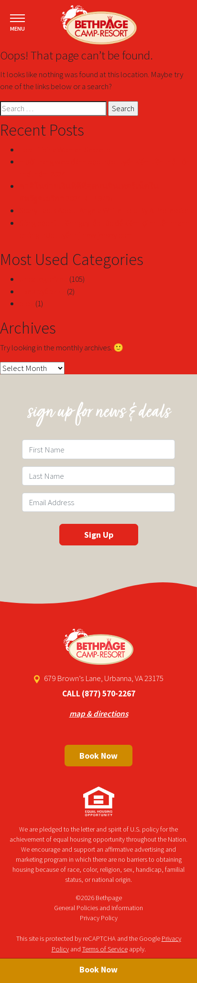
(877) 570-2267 (108, 693)
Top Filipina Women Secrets (64, 149)
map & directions (98, 713)
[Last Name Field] (98, 476)
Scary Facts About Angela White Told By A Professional (107, 210)
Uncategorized (43, 279)
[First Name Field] (98, 449)
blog (26, 303)
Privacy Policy (99, 918)
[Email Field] (98, 502)
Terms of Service (105, 949)
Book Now (98, 755)
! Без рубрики (42, 291)
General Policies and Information (98, 907)
